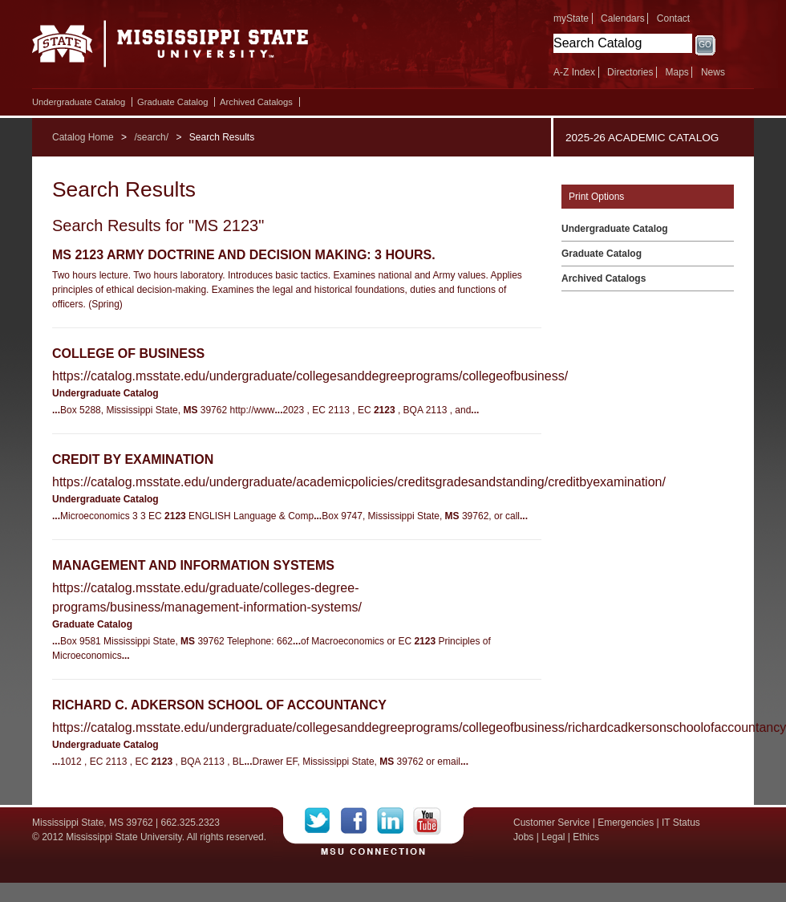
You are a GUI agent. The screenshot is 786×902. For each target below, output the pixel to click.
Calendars (623, 18)
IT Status (681, 822)
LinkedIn (395, 821)
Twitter (323, 821)
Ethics (586, 837)
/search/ (151, 137)
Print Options (596, 196)
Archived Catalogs (256, 102)
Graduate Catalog (172, 102)
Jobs (523, 837)
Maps (676, 72)
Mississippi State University (170, 48)
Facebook (359, 821)
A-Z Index (574, 72)
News (713, 72)
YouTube (427, 821)
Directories (630, 72)
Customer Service (551, 822)
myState (571, 18)
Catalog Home (83, 137)
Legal (553, 837)
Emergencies (626, 822)
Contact (673, 18)
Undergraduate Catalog (78, 102)
